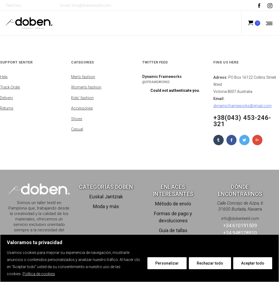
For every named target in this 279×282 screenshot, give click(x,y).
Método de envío (173, 204)
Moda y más (106, 206)
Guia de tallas (173, 230)
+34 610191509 (38, 5)
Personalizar (167, 263)
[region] (139, 258)
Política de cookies (39, 274)
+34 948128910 (240, 233)
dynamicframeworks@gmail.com (242, 106)
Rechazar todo (210, 263)
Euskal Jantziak (106, 196)
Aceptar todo (252, 263)
